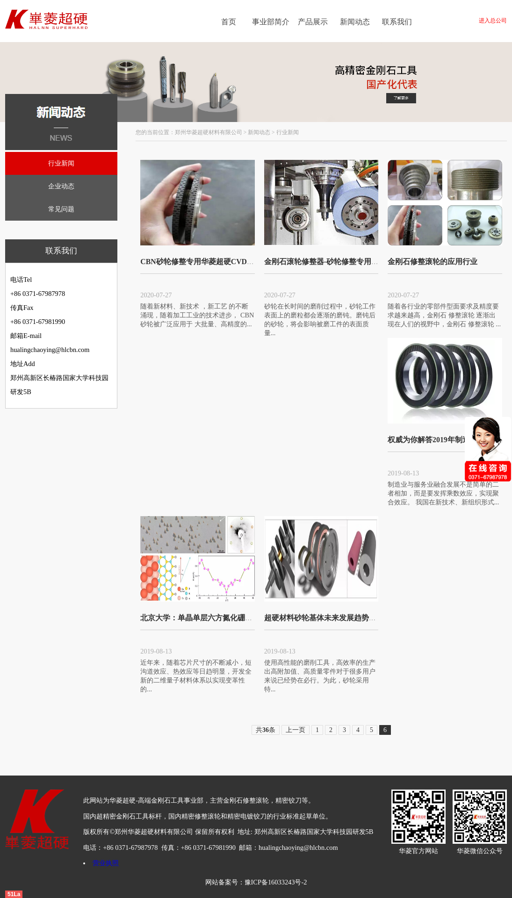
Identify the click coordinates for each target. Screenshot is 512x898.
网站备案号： (225, 882)
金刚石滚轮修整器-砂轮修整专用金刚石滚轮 (336, 262)
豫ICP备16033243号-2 (276, 882)
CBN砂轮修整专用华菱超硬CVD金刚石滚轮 (212, 262)
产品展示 (313, 22)
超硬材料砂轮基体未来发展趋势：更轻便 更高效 (343, 618)
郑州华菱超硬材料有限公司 (208, 132)
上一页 (295, 729)
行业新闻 (61, 163)
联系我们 (397, 22)
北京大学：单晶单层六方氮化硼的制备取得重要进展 (226, 618)
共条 (265, 729)
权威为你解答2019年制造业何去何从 (447, 440)
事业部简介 (270, 22)
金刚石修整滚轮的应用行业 (432, 262)
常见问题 (61, 209)
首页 (228, 22)
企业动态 (61, 186)
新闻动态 (355, 22)
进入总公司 (493, 20)
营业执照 (106, 863)
